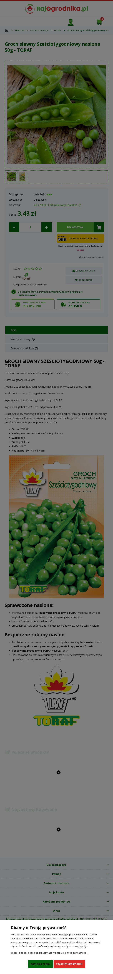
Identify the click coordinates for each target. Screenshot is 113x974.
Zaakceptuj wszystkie (69, 964)
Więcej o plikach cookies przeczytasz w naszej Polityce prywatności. (49, 952)
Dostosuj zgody (40, 964)
